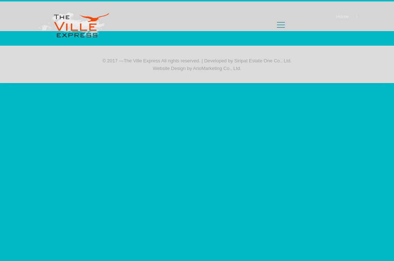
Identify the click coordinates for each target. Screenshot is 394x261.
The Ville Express (142, 60)
